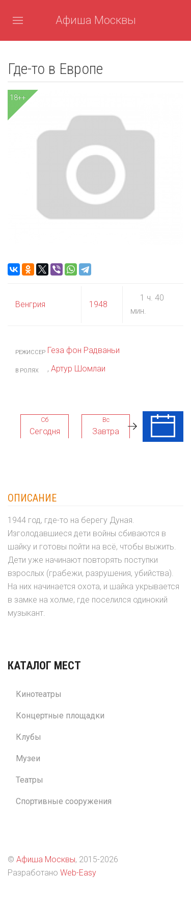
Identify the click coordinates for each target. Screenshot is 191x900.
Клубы (28, 737)
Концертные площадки (60, 715)
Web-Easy (78, 873)
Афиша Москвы (96, 20)
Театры (29, 780)
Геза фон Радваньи (83, 350)
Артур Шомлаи (78, 368)
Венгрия (30, 304)
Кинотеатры (39, 694)
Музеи (28, 758)
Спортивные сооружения (64, 801)
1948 (98, 304)
